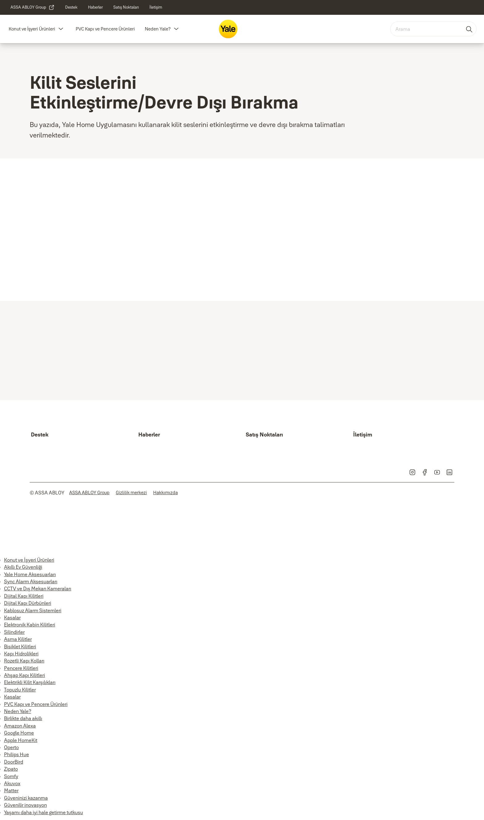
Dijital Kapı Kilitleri (24, 596)
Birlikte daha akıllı (23, 718)
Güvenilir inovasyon (25, 805)
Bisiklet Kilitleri (20, 646)
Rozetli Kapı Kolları (24, 661)
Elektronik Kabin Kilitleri (29, 624)
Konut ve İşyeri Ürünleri (32, 29)
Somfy (11, 776)
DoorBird (13, 762)
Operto (11, 747)
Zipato (11, 769)
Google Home (19, 733)
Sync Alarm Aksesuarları (30, 581)
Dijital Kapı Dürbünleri (27, 603)
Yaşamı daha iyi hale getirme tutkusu (43, 812)
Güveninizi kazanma (26, 798)
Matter (11, 790)
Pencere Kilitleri (21, 668)
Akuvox (12, 783)
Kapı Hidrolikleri (21, 653)
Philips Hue (16, 754)
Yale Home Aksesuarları (30, 574)
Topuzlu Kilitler (20, 690)
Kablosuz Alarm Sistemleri (32, 610)
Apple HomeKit (20, 740)
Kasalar (12, 617)
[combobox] (433, 29)
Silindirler (14, 632)
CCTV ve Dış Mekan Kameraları (37, 588)
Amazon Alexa (20, 726)
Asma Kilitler (18, 639)
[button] (61, 29)
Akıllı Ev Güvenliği (23, 567)
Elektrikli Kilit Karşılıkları (30, 682)
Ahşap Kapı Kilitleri (24, 675)
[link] (32, 7)
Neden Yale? (158, 29)
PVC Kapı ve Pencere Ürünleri (105, 29)
